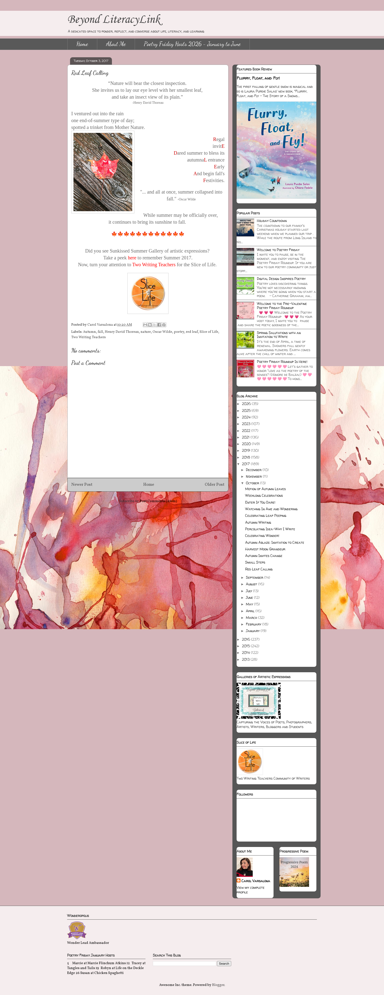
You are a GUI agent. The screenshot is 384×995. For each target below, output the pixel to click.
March (252, 617)
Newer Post (82, 484)
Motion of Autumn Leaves (265, 488)
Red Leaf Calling (259, 569)
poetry (179, 332)
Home (82, 43)
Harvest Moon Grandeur (265, 549)
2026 (247, 403)
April (250, 611)
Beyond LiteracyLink (113, 19)
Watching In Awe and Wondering (271, 509)
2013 (246, 659)
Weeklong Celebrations (264, 495)
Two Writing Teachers (88, 337)
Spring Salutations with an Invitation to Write (279, 334)
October (253, 483)
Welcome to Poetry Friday (278, 249)
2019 (246, 450)
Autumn (89, 332)
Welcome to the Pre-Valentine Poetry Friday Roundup (282, 305)
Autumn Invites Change (263, 555)
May (250, 604)
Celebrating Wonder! (262, 535)
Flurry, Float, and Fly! (258, 78)
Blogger (218, 985)
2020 (247, 443)
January (253, 630)
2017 (246, 464)
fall (100, 332)
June (250, 597)
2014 (246, 652)
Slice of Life (209, 332)
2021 (246, 437)
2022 (246, 430)
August (252, 584)
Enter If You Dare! (260, 502)
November (254, 476)
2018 (246, 457)
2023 (246, 423)
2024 (247, 417)
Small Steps (255, 562)
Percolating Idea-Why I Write (270, 529)
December (254, 469)
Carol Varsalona (255, 881)
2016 (246, 639)
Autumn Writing (258, 522)
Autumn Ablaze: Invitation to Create (274, 542)
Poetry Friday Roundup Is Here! (282, 361)
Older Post (215, 484)
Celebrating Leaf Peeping (265, 515)
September (255, 577)
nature (146, 332)
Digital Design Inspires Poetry (281, 278)
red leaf (192, 332)
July (249, 591)
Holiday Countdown (272, 220)
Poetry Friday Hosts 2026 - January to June (192, 43)
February (254, 624)
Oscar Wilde (162, 332)
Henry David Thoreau (122, 332)
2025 (247, 410)
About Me (116, 43)
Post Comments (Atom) (158, 501)
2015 (246, 646)
